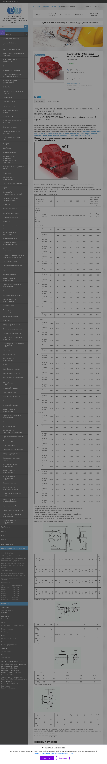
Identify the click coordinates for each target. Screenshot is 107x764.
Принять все (46, 758)
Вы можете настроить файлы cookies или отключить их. (53, 753)
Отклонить (63, 758)
